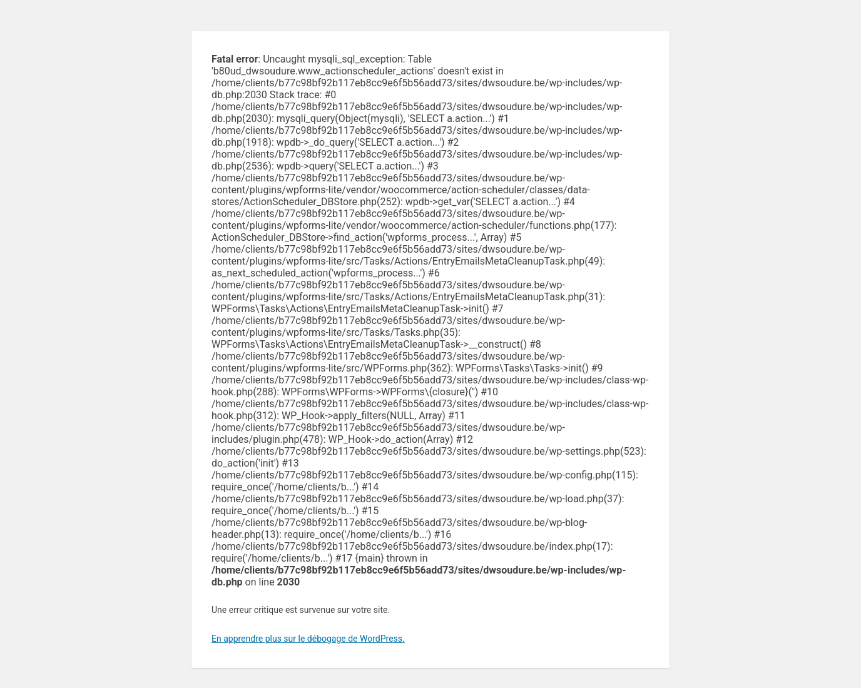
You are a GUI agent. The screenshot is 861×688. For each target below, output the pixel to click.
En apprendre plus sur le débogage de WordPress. (308, 639)
